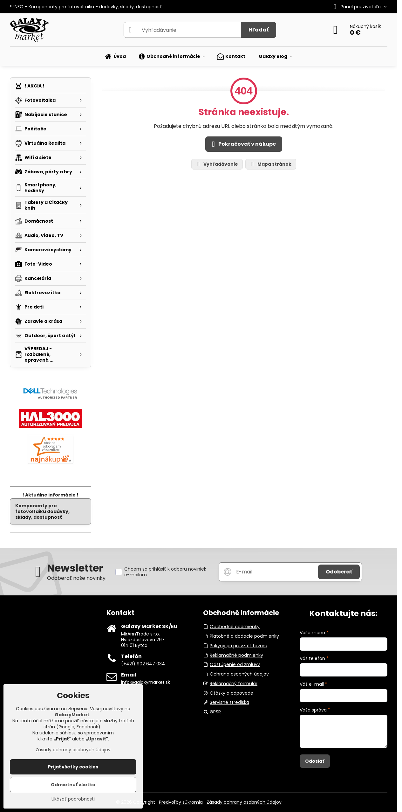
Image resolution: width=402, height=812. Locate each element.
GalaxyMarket (72, 714)
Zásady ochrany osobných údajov (244, 802)
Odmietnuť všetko (73, 784)
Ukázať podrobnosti (73, 799)
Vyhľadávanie (216, 164)
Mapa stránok (270, 164)
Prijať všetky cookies (73, 767)
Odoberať (339, 571)
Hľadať (259, 29)
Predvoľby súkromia (181, 802)
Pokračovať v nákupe (243, 144)
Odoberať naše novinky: (76, 578)
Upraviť (97, 739)
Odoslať (314, 761)
